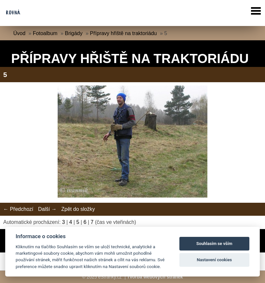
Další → (47, 209)
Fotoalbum (45, 33)
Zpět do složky (78, 209)
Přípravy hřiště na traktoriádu (123, 33)
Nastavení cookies (214, 259)
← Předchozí (18, 209)
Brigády (73, 33)
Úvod (19, 33)
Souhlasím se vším (214, 243)
